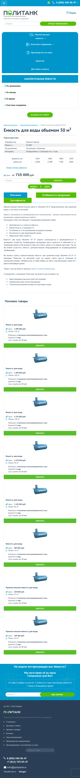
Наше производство (14, 737)
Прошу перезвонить (58, 24)
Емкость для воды (14, 325)
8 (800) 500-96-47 (65, 2)
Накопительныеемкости (40, 36)
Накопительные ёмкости (40, 79)
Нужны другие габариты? (16, 167)
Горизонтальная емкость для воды (22, 587)
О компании (10, 722)
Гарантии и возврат (13, 729)
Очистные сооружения (40, 44)
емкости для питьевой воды (43, 269)
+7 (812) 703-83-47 (17, 761)
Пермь (72, 12)
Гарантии (40, 61)
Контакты (9, 733)
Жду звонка (57, 694)
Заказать (58, 180)
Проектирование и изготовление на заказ (22, 745)
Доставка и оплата (40, 69)
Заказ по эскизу (40, 115)
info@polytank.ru (16, 767)
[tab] (15, 195)
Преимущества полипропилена (18, 741)
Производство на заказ (40, 52)
